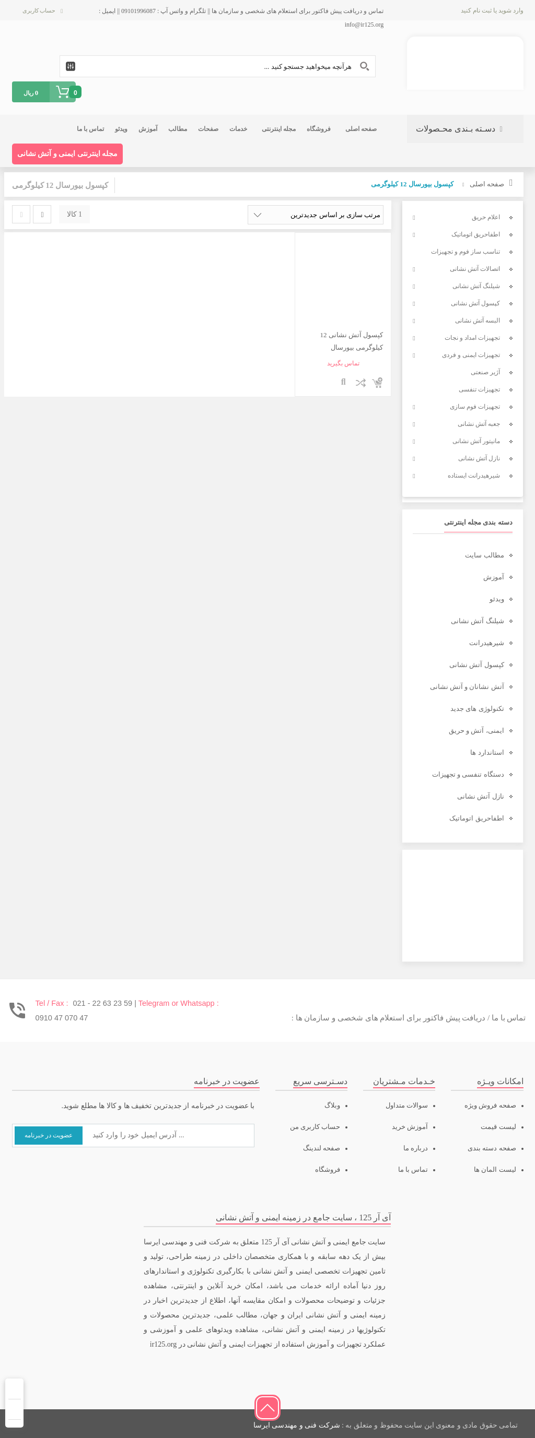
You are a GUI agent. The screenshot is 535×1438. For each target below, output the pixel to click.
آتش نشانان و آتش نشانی (467, 687)
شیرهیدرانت (486, 643)
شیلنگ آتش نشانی (477, 621)
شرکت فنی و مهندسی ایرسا (296, 1425)
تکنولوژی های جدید (477, 708)
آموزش (493, 577)
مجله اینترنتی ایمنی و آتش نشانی (67, 154)
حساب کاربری (39, 10)
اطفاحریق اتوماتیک (476, 818)
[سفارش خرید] (315, 214)
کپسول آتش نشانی (476, 665)
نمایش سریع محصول (343, 382)
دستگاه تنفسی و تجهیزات (468, 774)
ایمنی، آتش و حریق (476, 730)
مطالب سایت (484, 555)
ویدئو (497, 599)
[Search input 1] (218, 66)
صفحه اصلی (487, 184)
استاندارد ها (487, 752)
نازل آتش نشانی (480, 796)
